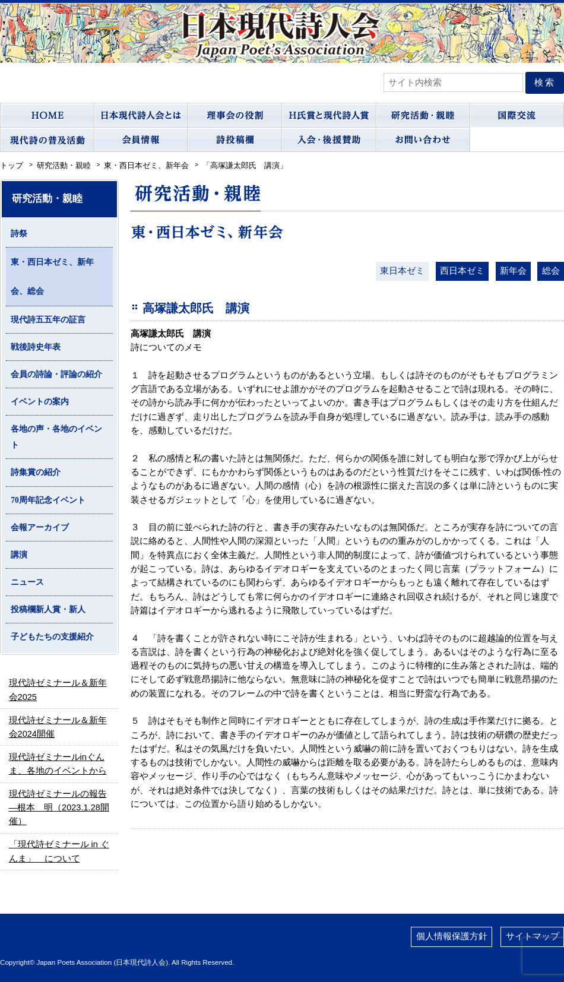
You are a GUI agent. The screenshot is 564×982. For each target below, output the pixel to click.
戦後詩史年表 (36, 347)
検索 (545, 82)
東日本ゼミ (402, 270)
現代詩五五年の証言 (48, 319)
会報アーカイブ (40, 527)
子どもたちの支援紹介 (52, 636)
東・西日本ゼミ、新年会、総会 (52, 277)
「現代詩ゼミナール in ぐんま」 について (59, 851)
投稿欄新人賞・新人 (48, 609)
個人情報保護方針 (451, 936)
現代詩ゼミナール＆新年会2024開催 (58, 727)
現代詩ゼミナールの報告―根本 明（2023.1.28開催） (59, 807)
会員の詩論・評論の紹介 (56, 374)
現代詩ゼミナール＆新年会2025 (58, 689)
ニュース (27, 582)
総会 (551, 270)
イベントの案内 (40, 401)
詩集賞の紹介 (36, 472)
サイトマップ (532, 936)
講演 (19, 554)
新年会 (513, 270)
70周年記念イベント (48, 500)
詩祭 (19, 233)
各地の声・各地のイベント (56, 437)
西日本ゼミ (462, 270)
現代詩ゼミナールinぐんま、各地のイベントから (58, 763)
